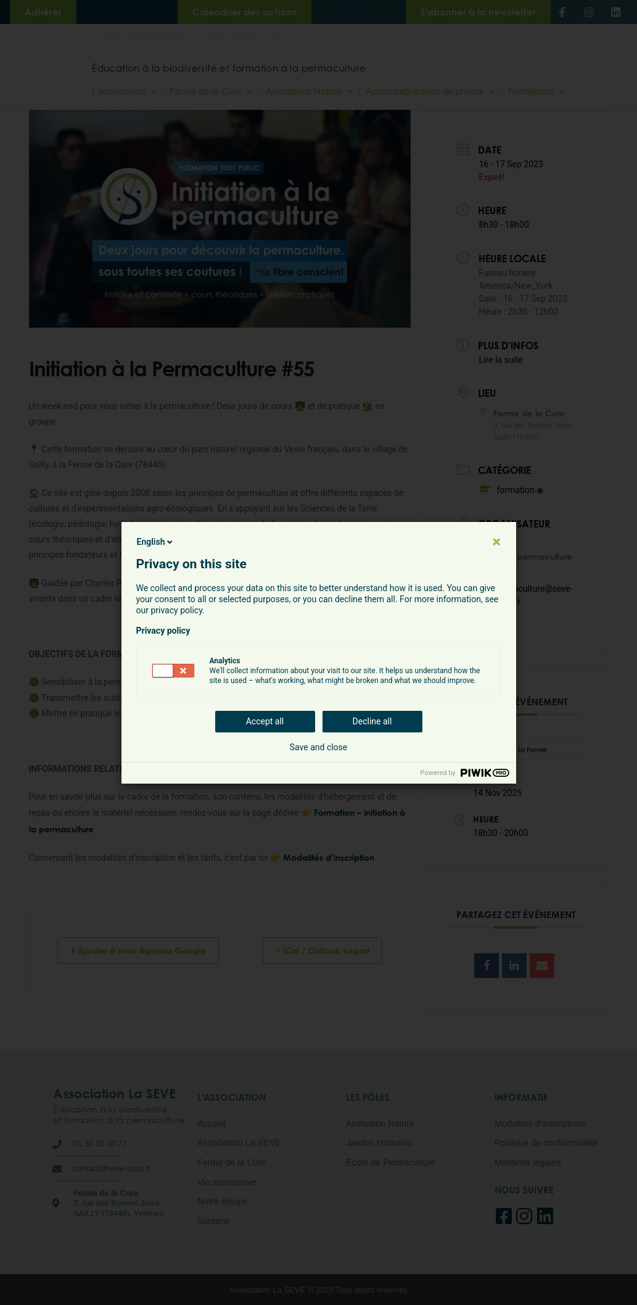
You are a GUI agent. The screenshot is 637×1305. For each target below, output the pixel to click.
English (156, 542)
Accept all (265, 721)
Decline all (372, 721)
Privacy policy (163, 631)
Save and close (319, 747)
